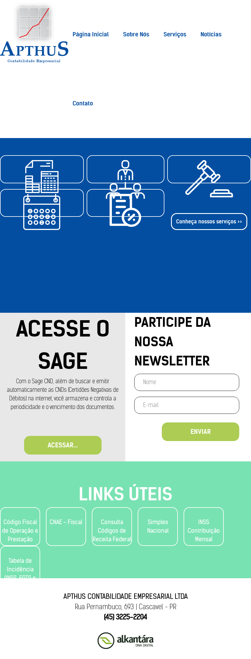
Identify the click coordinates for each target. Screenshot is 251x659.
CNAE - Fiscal (66, 522)
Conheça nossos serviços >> (209, 258)
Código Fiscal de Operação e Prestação (20, 530)
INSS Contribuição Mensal (204, 530)
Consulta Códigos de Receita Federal (112, 530)
